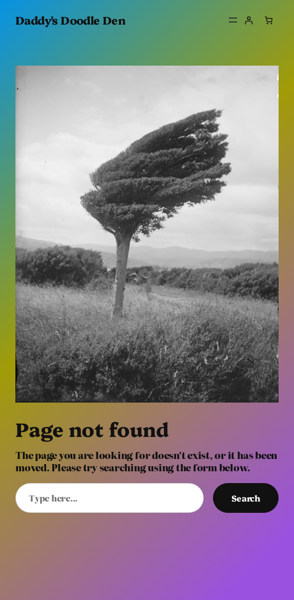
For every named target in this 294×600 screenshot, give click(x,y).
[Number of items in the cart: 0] (269, 20)
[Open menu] (233, 20)
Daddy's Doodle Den (70, 19)
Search (245, 498)
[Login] (249, 20)
